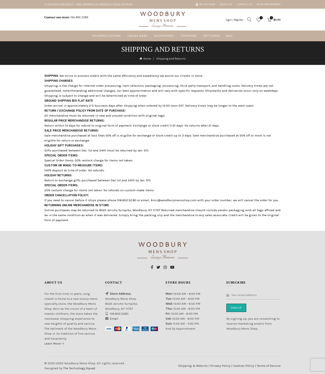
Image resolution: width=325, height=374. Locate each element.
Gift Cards (211, 36)
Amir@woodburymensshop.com (173, 199)
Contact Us (244, 4)
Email (114, 318)
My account (205, 4)
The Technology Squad (78, 367)
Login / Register (234, 19)
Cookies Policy (244, 365)
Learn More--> (54, 343)
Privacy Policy (220, 365)
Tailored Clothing (106, 36)
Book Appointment (269, 4)
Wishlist (261, 18)
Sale (229, 36)
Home (147, 58)
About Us (226, 4)
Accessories (164, 36)
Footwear (188, 36)
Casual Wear (137, 36)
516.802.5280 (78, 17)
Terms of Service (269, 365)
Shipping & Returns (193, 365)
